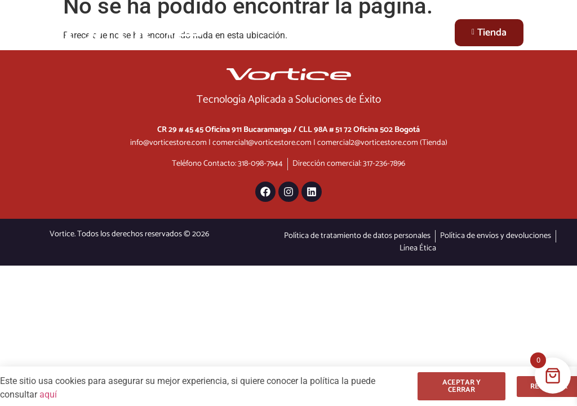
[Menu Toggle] (433, 32)
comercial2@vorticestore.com (367, 142)
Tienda (489, 32)
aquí (48, 394)
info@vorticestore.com (168, 142)
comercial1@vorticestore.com (262, 142)
